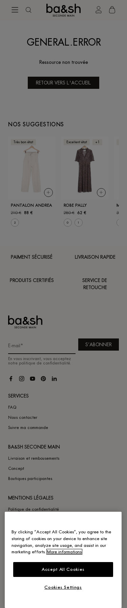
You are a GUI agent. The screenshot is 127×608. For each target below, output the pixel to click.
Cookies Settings (63, 587)
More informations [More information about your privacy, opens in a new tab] (64, 552)
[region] (63, 560)
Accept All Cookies (63, 569)
